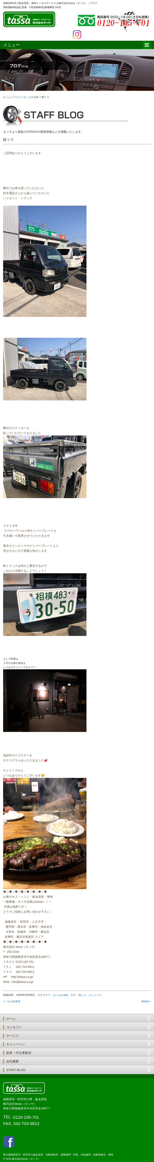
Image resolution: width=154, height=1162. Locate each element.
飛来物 (145, 1001)
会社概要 (12, 1061)
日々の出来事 (60, 995)
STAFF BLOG (15, 1070)
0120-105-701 (26, 1117)
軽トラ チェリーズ (90, 995)
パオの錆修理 (12, 1001)
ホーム (11, 1018)
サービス (12, 1035)
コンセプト (14, 1027)
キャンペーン (15, 1044)
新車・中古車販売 (18, 1052)
